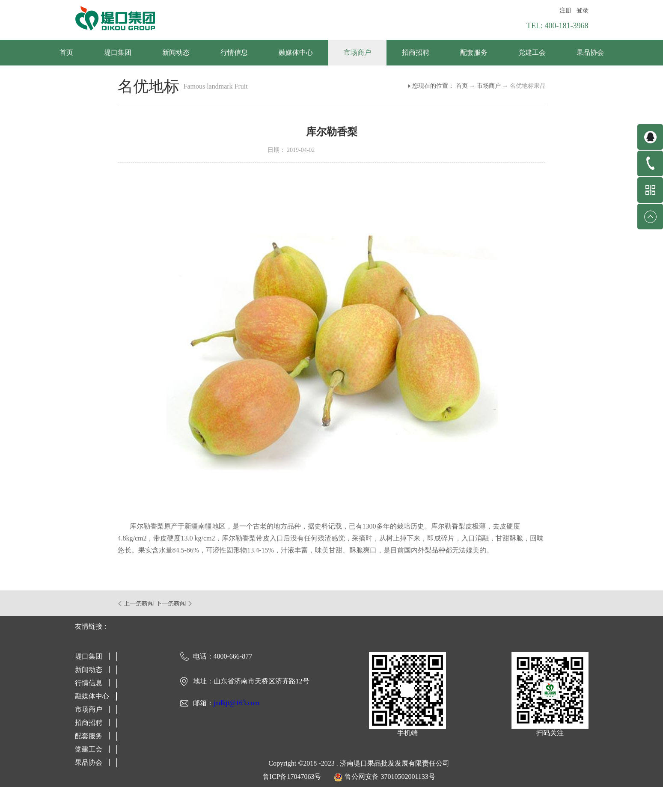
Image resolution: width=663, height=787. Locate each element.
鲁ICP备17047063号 (292, 776)
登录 (583, 10)
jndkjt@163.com (237, 703)
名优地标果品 (528, 86)
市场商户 (489, 86)
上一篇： (136, 603)
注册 (565, 10)
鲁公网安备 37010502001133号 (390, 776)
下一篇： (174, 603)
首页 (66, 52)
